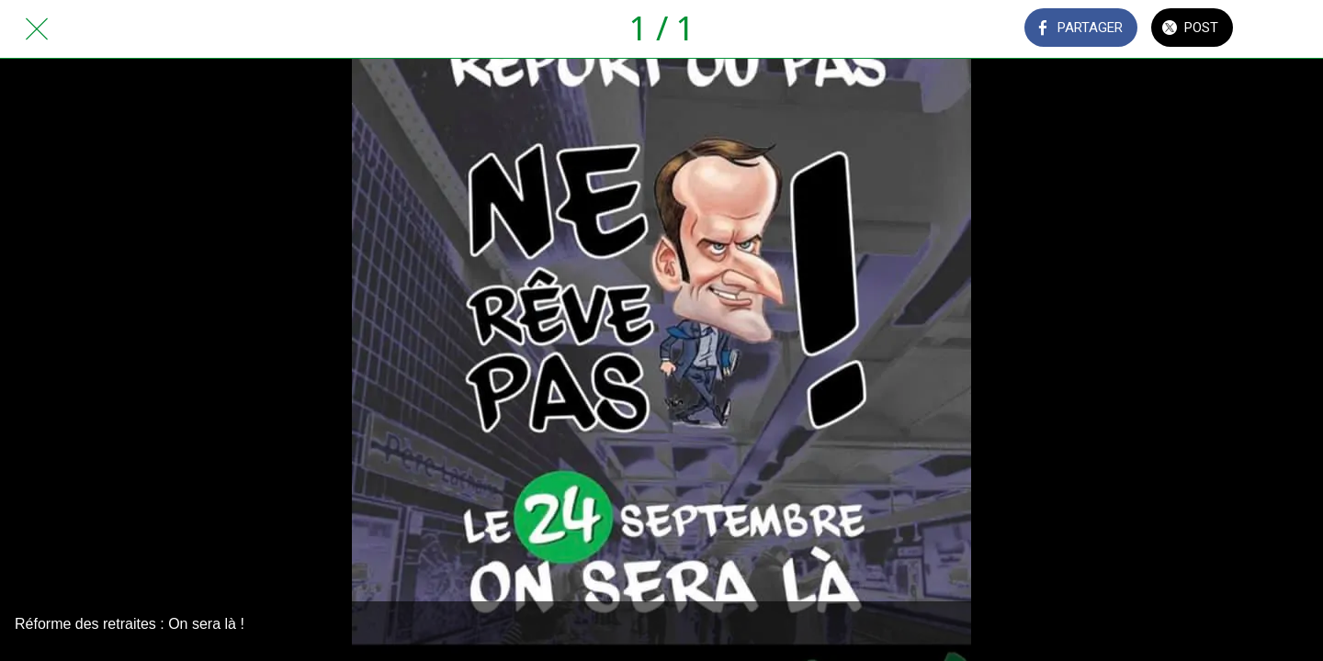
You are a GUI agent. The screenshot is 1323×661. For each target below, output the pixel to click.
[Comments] (1286, 29)
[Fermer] (37, 29)
